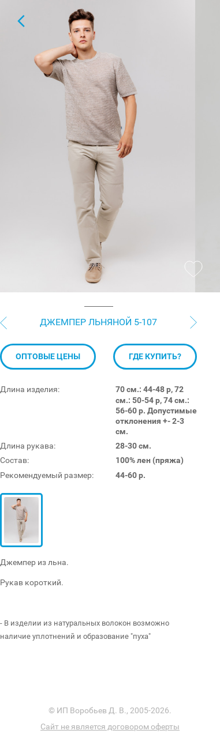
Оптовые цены (48, 393)
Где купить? (155, 393)
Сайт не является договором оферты (110, 726)
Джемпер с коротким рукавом (21, 21)
